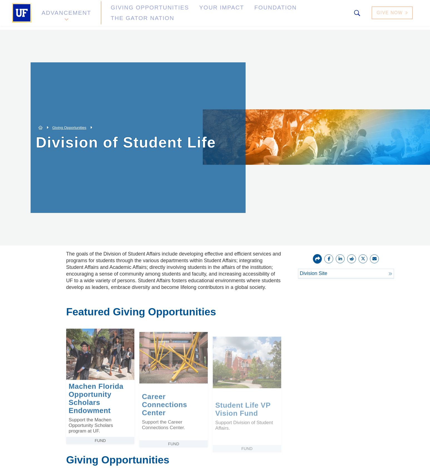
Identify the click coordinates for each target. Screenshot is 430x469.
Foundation (239, 15)
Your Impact (194, 15)
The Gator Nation (291, 15)
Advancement (66, 15)
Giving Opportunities (136, 15)
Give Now (392, 15)
